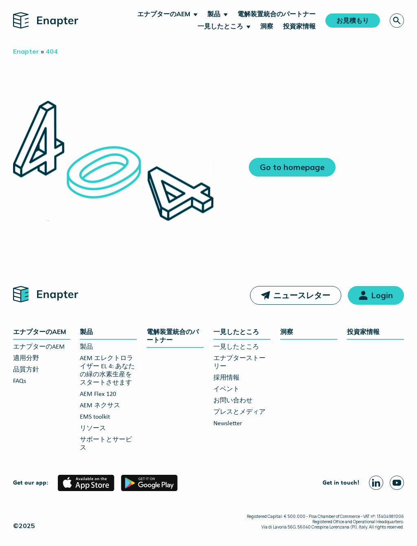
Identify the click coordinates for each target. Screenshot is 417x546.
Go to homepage (292, 167)
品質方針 (26, 370)
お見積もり (352, 20)
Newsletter (227, 423)
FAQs (19, 381)
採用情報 (226, 378)
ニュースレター (301, 295)
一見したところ (220, 26)
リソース (93, 428)
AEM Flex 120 (98, 394)
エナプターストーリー (239, 362)
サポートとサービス (106, 444)
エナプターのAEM (163, 14)
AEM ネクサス (100, 405)
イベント (226, 389)
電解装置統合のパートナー (276, 14)
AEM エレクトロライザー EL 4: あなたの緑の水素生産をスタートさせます (107, 370)
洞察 (266, 26)
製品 (213, 14)
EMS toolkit (95, 417)
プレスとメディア (239, 412)
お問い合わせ (232, 400)
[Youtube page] (397, 483)
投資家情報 (299, 26)
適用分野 (26, 358)
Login (382, 295)
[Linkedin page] (376, 483)
